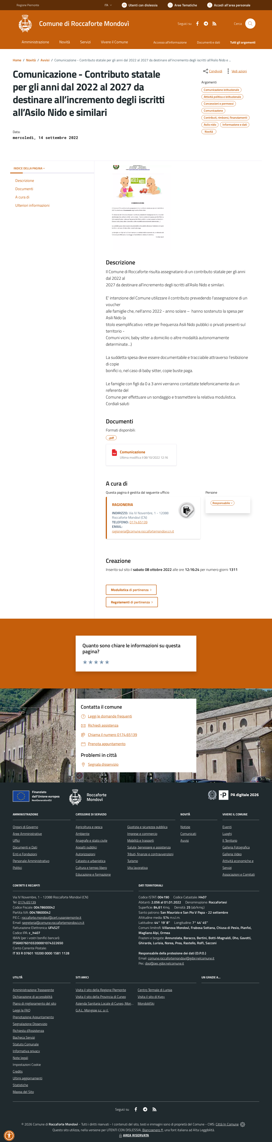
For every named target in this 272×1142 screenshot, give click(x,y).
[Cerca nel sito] (250, 23)
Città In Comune (227, 1124)
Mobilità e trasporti (140, 840)
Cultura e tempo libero (91, 867)
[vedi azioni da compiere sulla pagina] (236, 71)
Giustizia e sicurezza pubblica (147, 826)
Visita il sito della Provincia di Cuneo (101, 996)
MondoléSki (146, 1003)
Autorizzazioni (85, 854)
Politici (17, 867)
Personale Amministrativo (31, 860)
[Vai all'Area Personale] (228, 5)
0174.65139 (138, 522)
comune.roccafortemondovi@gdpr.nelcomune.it (181, 958)
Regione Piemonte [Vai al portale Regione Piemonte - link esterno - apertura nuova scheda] (28, 5)
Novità (31, 60)
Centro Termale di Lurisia (155, 989)
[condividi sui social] (212, 71)
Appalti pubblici (86, 847)
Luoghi (227, 833)
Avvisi (45, 60)
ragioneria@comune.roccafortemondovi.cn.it (143, 531)
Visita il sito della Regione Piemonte (101, 989)
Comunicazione (132, 452)
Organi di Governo (25, 826)
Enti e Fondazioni (25, 854)
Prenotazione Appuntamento (33, 1017)
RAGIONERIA (122, 504)
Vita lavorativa (137, 867)
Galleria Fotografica (236, 847)
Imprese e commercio (142, 833)
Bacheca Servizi (24, 1037)
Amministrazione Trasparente (33, 989)
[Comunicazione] (114, 452)
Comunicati (188, 833)
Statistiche (20, 1084)
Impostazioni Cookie (27, 1064)
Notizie (185, 826)
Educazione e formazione (93, 874)
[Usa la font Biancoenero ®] (140, 5)
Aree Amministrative (27, 833)
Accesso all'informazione (170, 42)
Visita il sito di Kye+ (151, 996)
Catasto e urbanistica (90, 860)
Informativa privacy (26, 1051)
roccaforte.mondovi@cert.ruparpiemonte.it (51, 917)
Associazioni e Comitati (238, 874)
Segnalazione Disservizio (30, 1023)
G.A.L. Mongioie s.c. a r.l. (92, 1010)
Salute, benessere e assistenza (149, 847)
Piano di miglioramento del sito (34, 1003)
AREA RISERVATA (133, 1135)
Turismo (132, 860)
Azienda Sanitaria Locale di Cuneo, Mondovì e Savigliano (115, 1003)
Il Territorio (229, 840)
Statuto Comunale (26, 1044)
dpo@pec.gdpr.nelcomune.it (164, 963)
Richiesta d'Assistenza (28, 1030)
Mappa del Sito (23, 1091)
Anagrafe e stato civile (91, 840)
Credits (18, 1071)
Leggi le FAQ (21, 1010)
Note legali (20, 1057)
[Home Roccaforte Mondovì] (73, 23)
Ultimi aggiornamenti (27, 1078)
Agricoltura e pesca (89, 826)
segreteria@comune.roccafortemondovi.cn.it (53, 922)
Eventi (227, 826)
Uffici (16, 840)
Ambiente (82, 833)
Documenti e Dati (25, 847)
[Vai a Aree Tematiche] (182, 5)
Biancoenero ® (152, 1129)
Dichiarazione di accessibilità (32, 996)
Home (17, 60)
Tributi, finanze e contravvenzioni (150, 854)
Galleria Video (232, 854)
